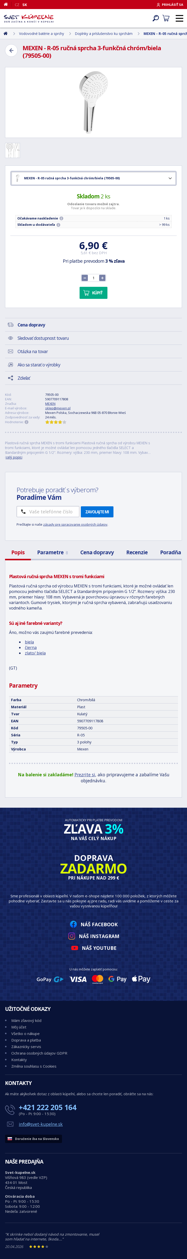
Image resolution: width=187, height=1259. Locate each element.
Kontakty (19, 1059)
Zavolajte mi (97, 511)
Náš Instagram (99, 936)
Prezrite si (85, 775)
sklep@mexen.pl (58, 408)
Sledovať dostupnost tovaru (43, 338)
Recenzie (137, 552)
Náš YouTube (99, 948)
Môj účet (18, 1026)
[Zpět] (11, 50)
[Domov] (8, 4)
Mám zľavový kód (26, 1020)
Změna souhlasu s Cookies (33, 1066)
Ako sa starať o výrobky (39, 365)
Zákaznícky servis (26, 1046)
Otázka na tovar (33, 351)
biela (29, 642)
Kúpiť (97, 293)
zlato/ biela (35, 653)
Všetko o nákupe (25, 1033)
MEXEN (50, 403)
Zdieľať (24, 378)
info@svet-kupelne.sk (41, 1124)
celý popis (14, 457)
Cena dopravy (97, 552)
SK (24, 4)
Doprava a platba (26, 1040)
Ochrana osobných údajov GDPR (39, 1053)
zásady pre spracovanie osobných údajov (75, 524)
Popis (18, 552)
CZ (17, 4)
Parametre (52, 552)
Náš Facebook (99, 924)
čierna (31, 647)
